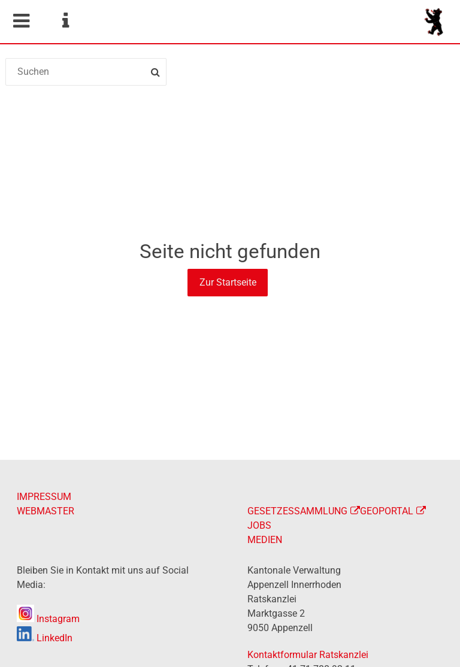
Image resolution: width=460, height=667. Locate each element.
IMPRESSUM (44, 496)
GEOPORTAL (386, 511)
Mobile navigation (21, 21)
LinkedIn (44, 638)
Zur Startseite (227, 282)
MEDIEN (264, 539)
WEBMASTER (45, 511)
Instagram (48, 618)
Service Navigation (65, 21)
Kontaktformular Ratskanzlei (307, 654)
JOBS (259, 525)
